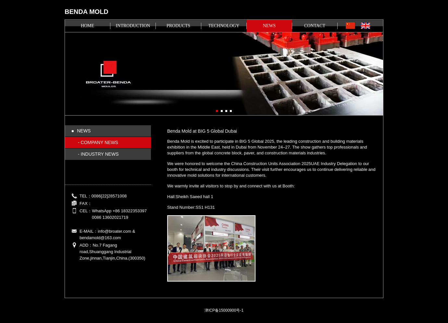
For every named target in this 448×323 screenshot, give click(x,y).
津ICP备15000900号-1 (224, 310)
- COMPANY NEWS (98, 142)
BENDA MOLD (86, 11)
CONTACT (314, 25)
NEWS (269, 25)
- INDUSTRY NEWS (98, 154)
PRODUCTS (178, 25)
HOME (87, 25)
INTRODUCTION (133, 25)
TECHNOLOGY (224, 25)
